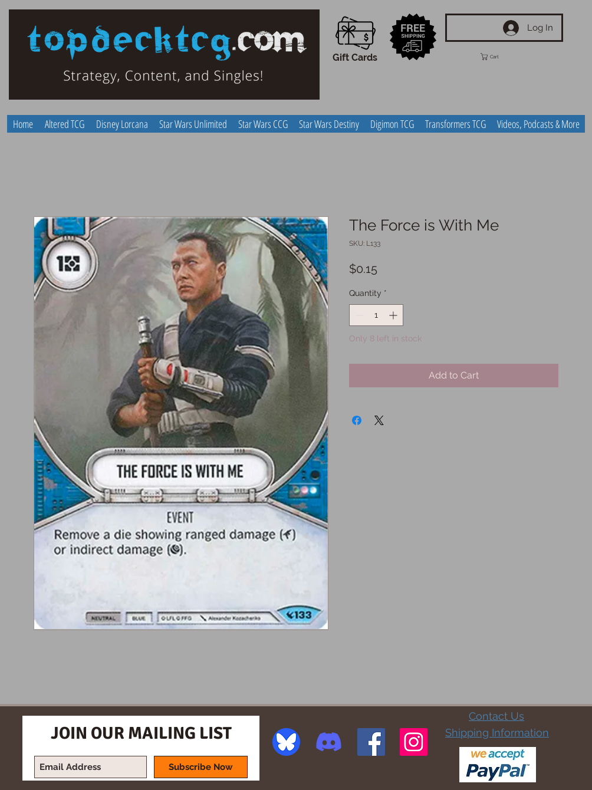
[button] (501, 56)
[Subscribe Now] (201, 767)
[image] (286, 742)
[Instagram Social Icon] (413, 742)
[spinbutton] (376, 315)
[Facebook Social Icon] (371, 742)
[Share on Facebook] (357, 420)
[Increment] (394, 315)
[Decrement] (358, 315)
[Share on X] (379, 420)
